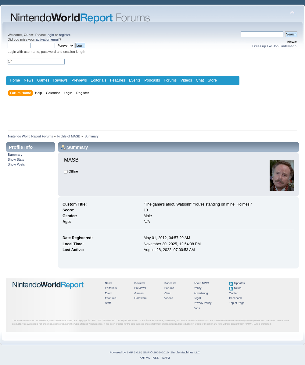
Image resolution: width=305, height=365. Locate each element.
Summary (15, 154)
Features (117, 80)
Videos (186, 80)
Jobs (197, 308)
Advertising (201, 293)
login (50, 35)
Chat (200, 80)
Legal (197, 298)
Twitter (233, 293)
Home (15, 80)
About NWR (201, 283)
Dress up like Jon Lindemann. (274, 46)
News (28, 80)
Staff (108, 303)
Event (108, 293)
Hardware (140, 298)
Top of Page (237, 303)
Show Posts (16, 164)
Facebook (235, 298)
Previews (79, 80)
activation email (47, 39)
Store (212, 80)
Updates (239, 283)
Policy (197, 288)
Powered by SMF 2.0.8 (125, 352)
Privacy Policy (202, 303)
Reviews (60, 80)
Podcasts (152, 80)
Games (43, 80)
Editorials (98, 80)
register (64, 35)
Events (135, 80)
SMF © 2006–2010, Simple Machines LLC (171, 352)
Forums (170, 80)
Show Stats (16, 159)
